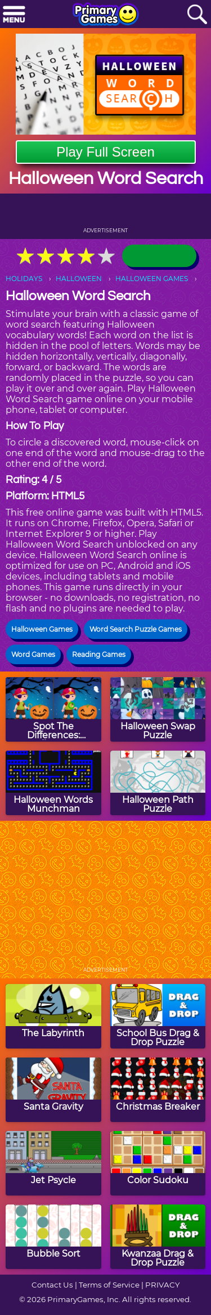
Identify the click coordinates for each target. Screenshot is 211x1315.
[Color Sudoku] (158, 1163)
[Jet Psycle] (53, 1163)
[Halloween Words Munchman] (53, 783)
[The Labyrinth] (53, 1016)
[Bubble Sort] (53, 1236)
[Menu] (14, 14)
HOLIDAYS (24, 278)
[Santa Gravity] (53, 1089)
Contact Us (52, 1284)
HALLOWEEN (79, 278)
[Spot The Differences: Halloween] (53, 709)
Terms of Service (109, 1284)
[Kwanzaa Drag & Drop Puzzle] (158, 1236)
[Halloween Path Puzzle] (158, 783)
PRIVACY (162, 1284)
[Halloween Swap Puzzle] (158, 709)
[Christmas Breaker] (158, 1089)
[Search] (197, 14)
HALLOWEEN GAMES (151, 278)
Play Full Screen (105, 151)
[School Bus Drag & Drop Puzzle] (158, 1016)
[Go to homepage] (106, 15)
